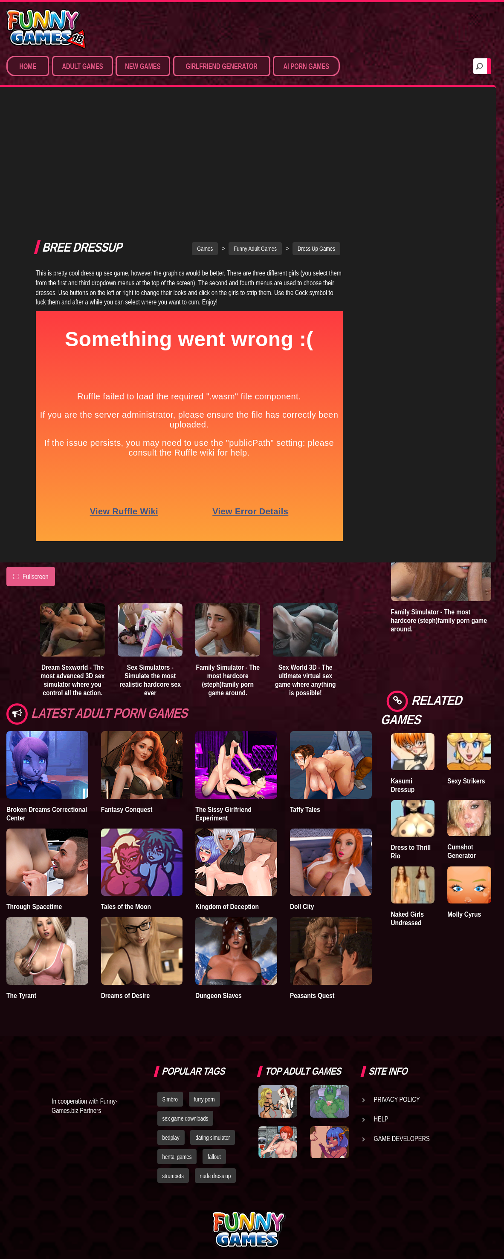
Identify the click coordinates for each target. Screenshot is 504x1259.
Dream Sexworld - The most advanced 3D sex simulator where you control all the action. (72, 556)
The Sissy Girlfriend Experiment (223, 689)
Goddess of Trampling (463, 178)
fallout (214, 1084)
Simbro (170, 1026)
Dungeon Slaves (218, 871)
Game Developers (402, 1066)
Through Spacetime (34, 782)
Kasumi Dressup (403, 785)
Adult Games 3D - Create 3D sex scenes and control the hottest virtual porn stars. (436, 378)
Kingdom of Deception (227, 782)
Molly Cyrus (464, 914)
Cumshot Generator (461, 851)
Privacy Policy (397, 1026)
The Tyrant (21, 871)
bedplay (171, 1064)
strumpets (173, 1103)
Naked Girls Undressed (407, 918)
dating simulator (212, 1064)
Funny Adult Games (255, 124)
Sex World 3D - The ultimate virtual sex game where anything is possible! (305, 556)
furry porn (204, 1026)
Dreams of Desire (125, 871)
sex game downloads (185, 1045)
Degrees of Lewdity (406, 244)
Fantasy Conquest (127, 685)
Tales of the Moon (126, 782)
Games (205, 124)
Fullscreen (31, 452)
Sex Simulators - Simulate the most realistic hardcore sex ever (150, 556)
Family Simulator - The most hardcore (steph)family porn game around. (228, 556)
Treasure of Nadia (407, 178)
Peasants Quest (312, 871)
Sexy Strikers (466, 781)
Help (381, 1046)
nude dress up (215, 1103)
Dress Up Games (316, 124)
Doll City (302, 782)
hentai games (177, 1084)
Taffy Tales (305, 685)
